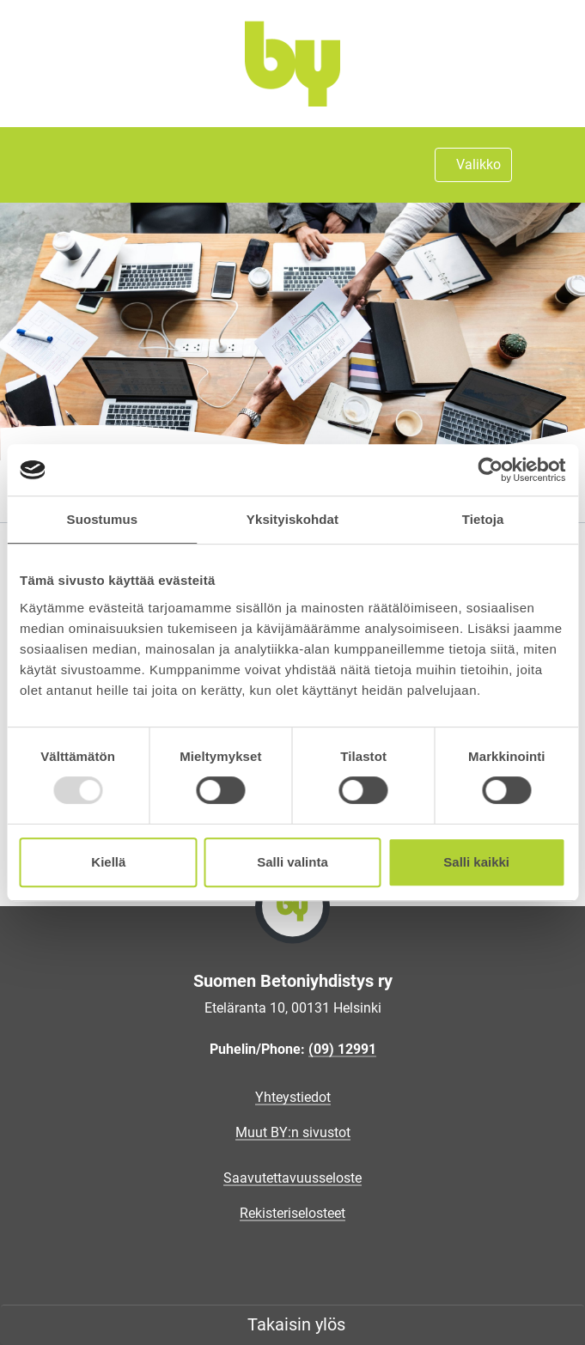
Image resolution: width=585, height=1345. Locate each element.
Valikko (478, 164)
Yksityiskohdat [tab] (292, 519)
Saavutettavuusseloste (292, 1178)
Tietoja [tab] (483, 519)
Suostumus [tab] (102, 519)
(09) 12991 (342, 1049)
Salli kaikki (476, 862)
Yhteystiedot (293, 1097)
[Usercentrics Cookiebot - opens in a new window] (490, 470)
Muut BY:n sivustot (292, 1132)
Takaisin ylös (296, 1324)
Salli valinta (292, 862)
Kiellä (108, 862)
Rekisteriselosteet (292, 1213)
